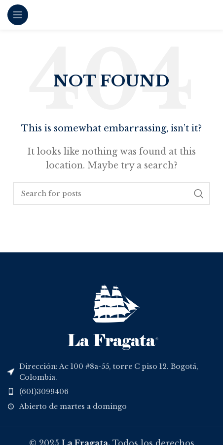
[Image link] (111, 313)
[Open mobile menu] (17, 15)
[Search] (111, 193)
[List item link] (111, 391)
